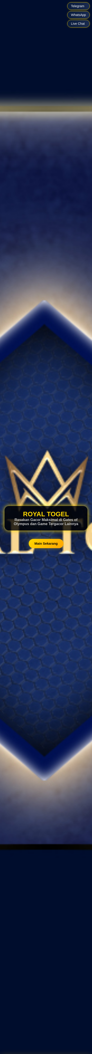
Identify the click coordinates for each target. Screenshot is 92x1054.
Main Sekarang (46, 543)
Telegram (77, 6)
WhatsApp (78, 15)
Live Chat (78, 23)
